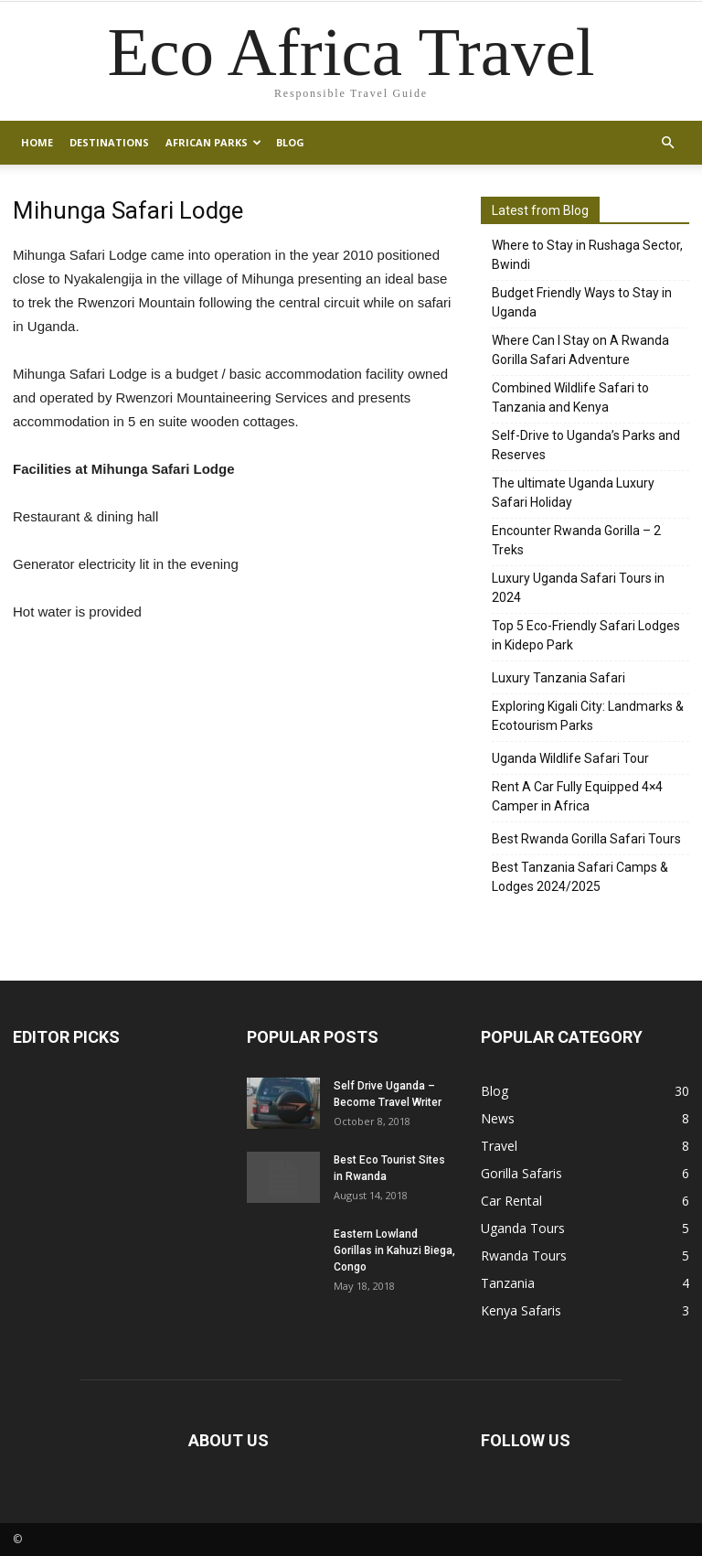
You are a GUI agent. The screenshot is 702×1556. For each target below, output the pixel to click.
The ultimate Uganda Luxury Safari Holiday (573, 493)
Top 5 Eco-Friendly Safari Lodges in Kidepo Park (586, 635)
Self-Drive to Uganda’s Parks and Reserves (586, 445)
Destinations (109, 142)
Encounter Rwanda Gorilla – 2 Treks (576, 540)
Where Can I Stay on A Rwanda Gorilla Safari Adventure (580, 350)
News (498, 1118)
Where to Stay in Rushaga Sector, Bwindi (587, 255)
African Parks (213, 142)
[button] (667, 143)
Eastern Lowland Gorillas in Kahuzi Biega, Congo (394, 1250)
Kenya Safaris (521, 1310)
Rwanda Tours (524, 1255)
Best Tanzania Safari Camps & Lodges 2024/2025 (580, 877)
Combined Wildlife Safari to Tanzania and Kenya (570, 397)
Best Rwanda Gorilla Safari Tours (586, 839)
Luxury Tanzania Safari (558, 678)
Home (37, 142)
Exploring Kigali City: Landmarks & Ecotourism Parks (588, 716)
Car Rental (511, 1200)
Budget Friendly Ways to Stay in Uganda (582, 302)
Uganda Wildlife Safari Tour (570, 758)
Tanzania (508, 1283)
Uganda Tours (523, 1228)
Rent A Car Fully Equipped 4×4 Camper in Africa (577, 796)
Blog (290, 142)
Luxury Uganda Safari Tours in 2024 (578, 588)
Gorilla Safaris (521, 1173)
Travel (499, 1145)
